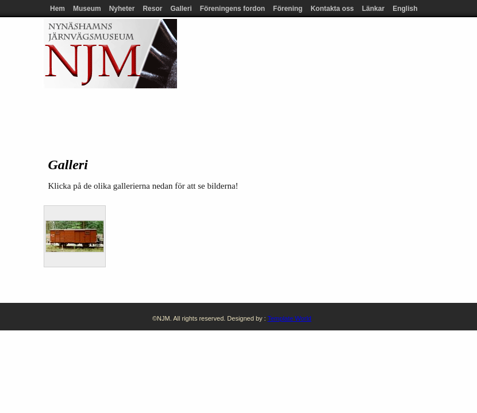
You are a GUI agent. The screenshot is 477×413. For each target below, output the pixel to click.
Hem (57, 9)
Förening (287, 9)
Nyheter (122, 9)
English (405, 9)
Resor (152, 9)
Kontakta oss (331, 9)
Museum (87, 9)
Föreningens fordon (232, 9)
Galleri (180, 9)
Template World (289, 318)
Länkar (373, 9)
